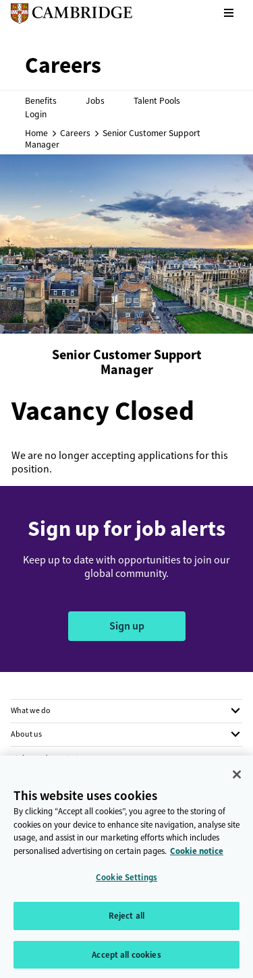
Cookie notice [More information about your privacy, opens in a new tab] (196, 856)
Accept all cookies (126, 959)
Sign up (126, 625)
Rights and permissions (51, 758)
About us (26, 734)
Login (36, 114)
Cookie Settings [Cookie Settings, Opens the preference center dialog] (126, 882)
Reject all (126, 920)
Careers (75, 132)
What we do (31, 710)
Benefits (41, 100)
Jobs (95, 100)
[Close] (237, 779)
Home (36, 132)
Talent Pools (157, 100)
